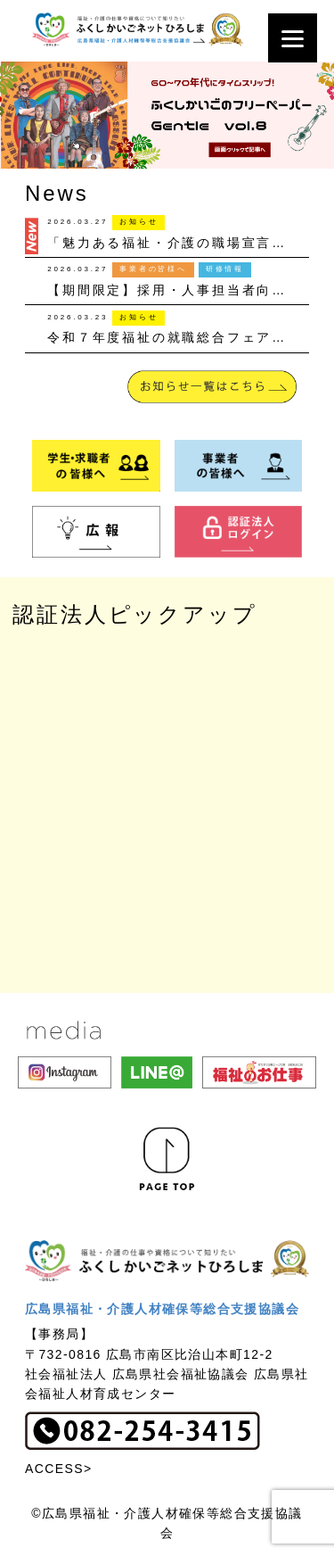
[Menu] (292, 37)
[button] (167, 115)
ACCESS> (59, 1468)
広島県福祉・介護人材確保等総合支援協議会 (162, 1309)
